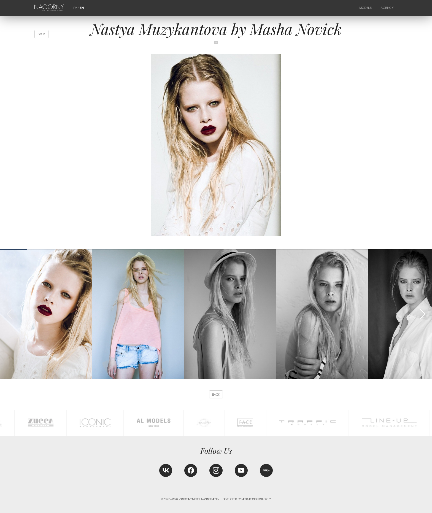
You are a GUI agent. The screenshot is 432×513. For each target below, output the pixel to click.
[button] (422, 313)
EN (82, 7)
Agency (387, 7)
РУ (75, 7)
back (41, 34)
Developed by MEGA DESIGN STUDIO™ (247, 499)
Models (366, 7)
